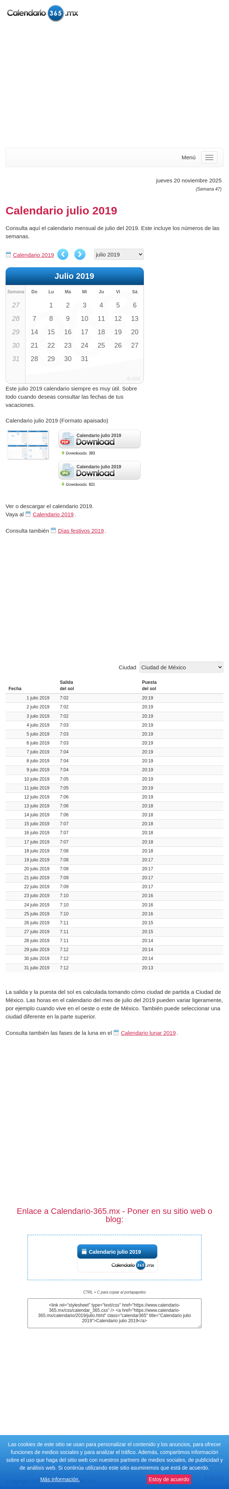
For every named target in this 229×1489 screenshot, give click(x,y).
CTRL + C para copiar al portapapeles (114, 1292)
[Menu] (209, 157)
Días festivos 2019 (81, 530)
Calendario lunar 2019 (148, 1033)
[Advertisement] (114, 86)
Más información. (60, 1479)
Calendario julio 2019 (115, 1252)
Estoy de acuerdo (169, 1479)
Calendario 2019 (33, 255)
